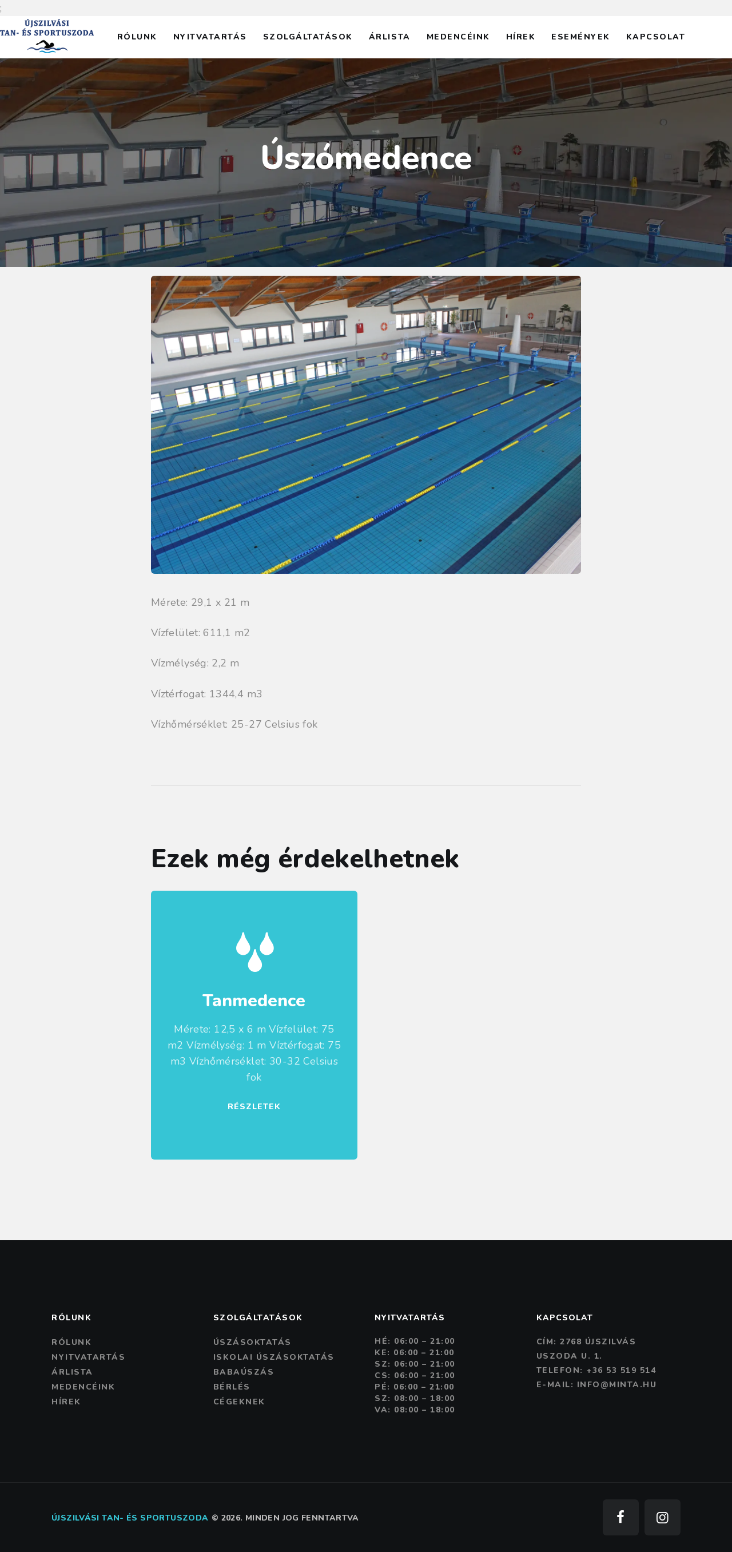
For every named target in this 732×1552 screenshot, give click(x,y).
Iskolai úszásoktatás (274, 1357)
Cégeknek (239, 1401)
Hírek (66, 1401)
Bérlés (231, 1387)
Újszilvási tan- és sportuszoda (129, 1518)
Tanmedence (253, 1001)
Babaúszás (243, 1372)
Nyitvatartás (88, 1357)
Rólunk (71, 1342)
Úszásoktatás (252, 1342)
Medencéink (83, 1387)
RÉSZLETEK (254, 1106)
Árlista (72, 1372)
